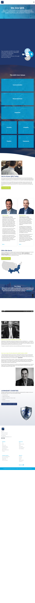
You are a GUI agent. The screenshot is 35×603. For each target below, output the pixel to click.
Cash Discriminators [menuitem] (5, 447)
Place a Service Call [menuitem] (5, 457)
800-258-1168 (3, 435)
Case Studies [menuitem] (21, 446)
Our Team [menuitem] (20, 457)
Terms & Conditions (25, 468)
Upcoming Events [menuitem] (21, 447)
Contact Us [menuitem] (20, 461)
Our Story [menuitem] (20, 456)
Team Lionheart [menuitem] (21, 460)
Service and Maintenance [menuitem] (6, 456)
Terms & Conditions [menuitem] (5, 460)
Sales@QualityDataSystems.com (6, 436)
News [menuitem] (20, 445)
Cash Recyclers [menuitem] (4, 448)
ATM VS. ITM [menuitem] (4, 445)
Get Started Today (6, 187)
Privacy (30, 468)
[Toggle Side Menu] (33, 2)
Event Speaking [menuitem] (21, 448)
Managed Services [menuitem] (5, 446)
